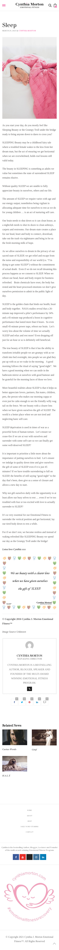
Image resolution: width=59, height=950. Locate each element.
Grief (34, 749)
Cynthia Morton (27, 31)
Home (29, 810)
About (29, 816)
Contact (29, 832)
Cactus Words (9, 749)
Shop (29, 821)
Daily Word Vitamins (12, 21)
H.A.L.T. (6, 775)
